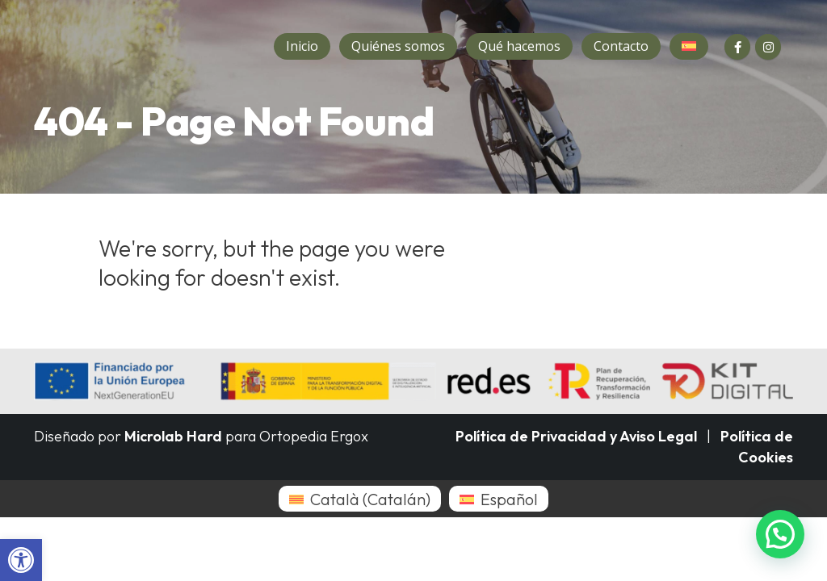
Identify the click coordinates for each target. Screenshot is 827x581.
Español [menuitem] (509, 499)
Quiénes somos (398, 46)
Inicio (302, 46)
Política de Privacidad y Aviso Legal (576, 436)
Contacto (621, 46)
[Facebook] (737, 47)
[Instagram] (768, 47)
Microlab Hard (173, 436)
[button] (21, 560)
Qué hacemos (519, 46)
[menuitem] (360, 499)
